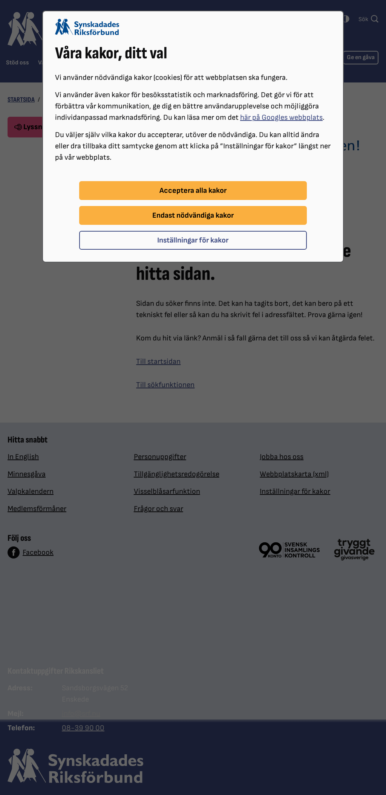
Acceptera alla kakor (193, 190)
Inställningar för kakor (192, 240)
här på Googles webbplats (281, 117)
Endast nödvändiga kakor (193, 215)
